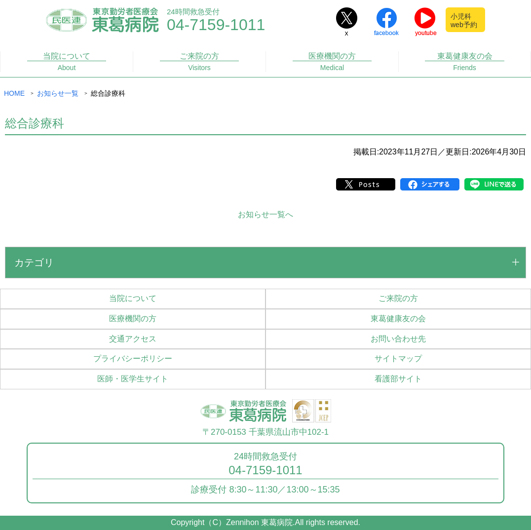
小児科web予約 (464, 20)
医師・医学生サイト (132, 379)
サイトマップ (398, 358)
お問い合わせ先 (398, 339)
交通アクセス (132, 339)
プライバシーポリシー (132, 358)
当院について (67, 62)
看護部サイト (398, 379)
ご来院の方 (199, 62)
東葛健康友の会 (464, 62)
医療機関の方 (332, 62)
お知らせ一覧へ (265, 214)
